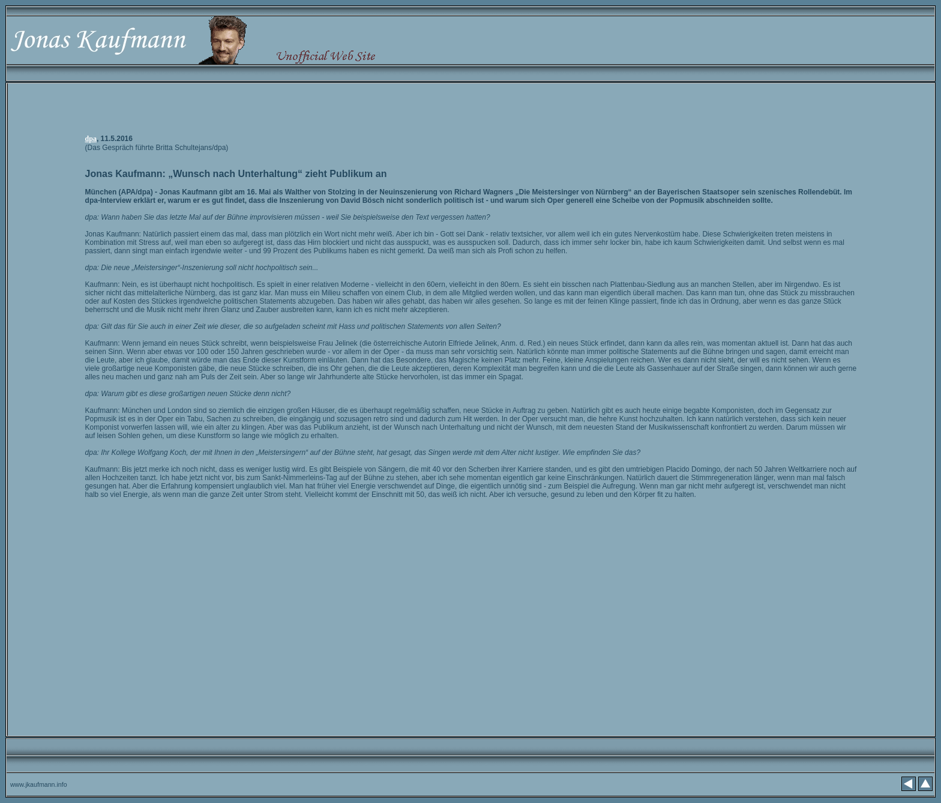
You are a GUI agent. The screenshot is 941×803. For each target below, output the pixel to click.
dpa (91, 138)
